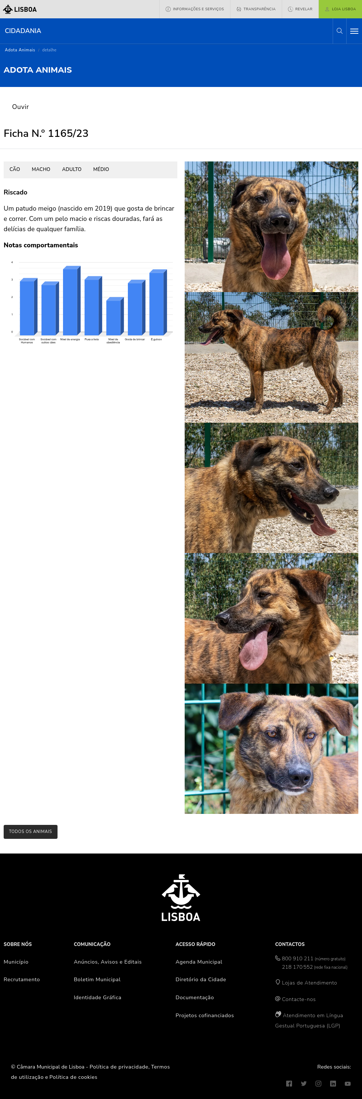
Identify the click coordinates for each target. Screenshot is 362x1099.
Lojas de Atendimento (309, 982)
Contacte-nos (299, 999)
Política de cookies (73, 1077)
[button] (340, 31)
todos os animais (30, 831)
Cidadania (23, 30)
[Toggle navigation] (354, 31)
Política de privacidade (119, 1066)
